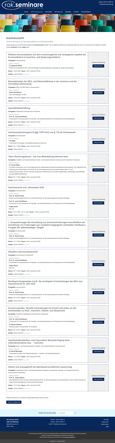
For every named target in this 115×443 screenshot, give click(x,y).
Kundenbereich (86, 12)
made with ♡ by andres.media (57, 441)
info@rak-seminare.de (106, 4)
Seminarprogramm (37, 12)
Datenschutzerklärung (70, 437)
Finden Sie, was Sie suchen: (47, 413)
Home (26, 12)
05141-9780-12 (60, 419)
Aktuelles (68, 12)
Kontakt (76, 12)
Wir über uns (59, 12)
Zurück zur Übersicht (14, 402)
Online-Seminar (98, 66)
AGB (107, 426)
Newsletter (48, 12)
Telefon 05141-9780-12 (105, 2)
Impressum (105, 422)
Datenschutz (105, 424)
